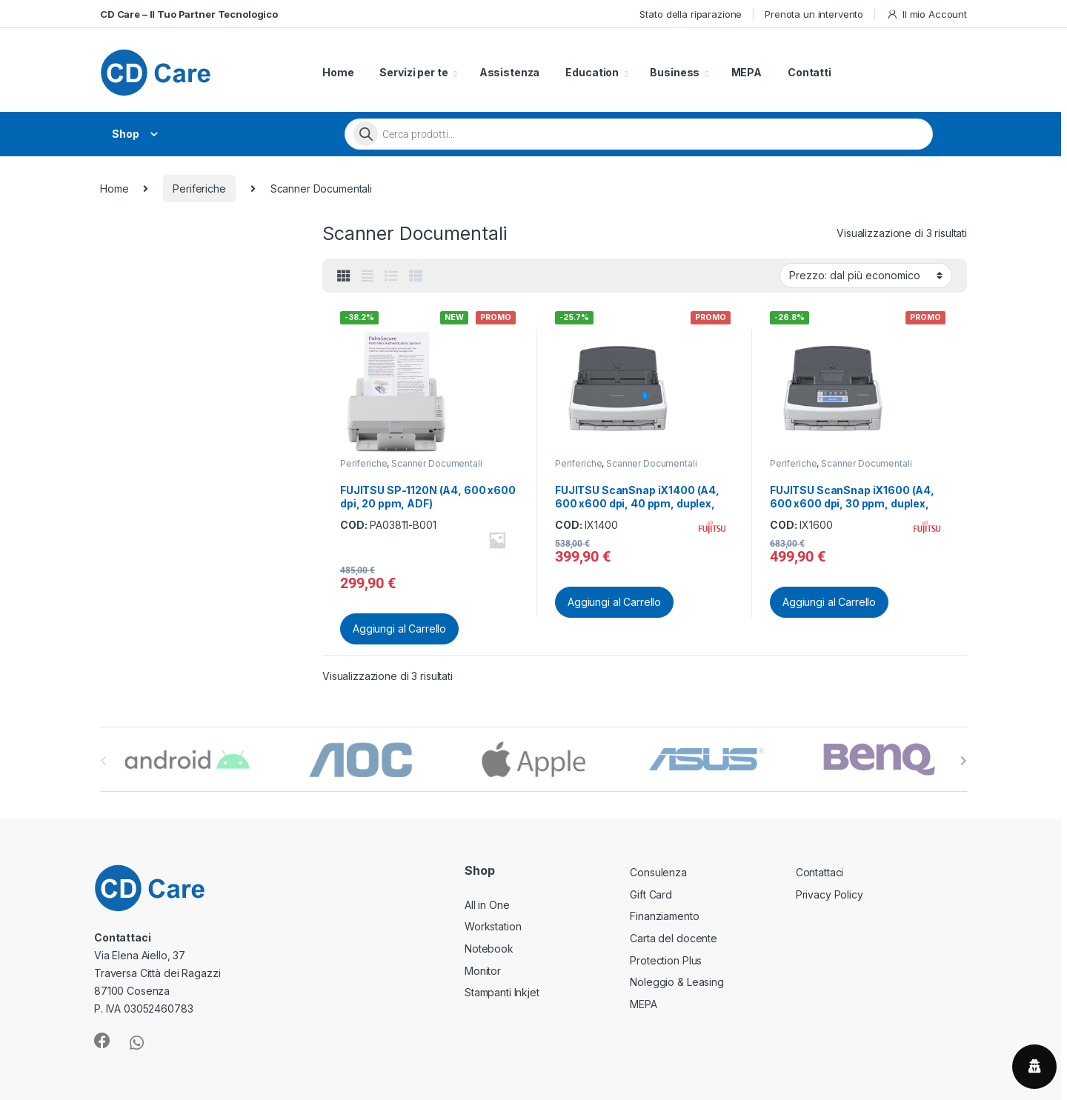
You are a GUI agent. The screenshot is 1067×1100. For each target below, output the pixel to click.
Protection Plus (666, 960)
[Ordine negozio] (866, 275)
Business (674, 72)
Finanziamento (664, 916)
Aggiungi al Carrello (399, 628)
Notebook (489, 948)
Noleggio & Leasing (676, 982)
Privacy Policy (829, 894)
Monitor (483, 970)
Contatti (809, 72)
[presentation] (963, 761)
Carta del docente (673, 938)
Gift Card (651, 894)
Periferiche (199, 188)
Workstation (493, 926)
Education (592, 72)
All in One (487, 905)
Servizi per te (413, 72)
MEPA (746, 72)
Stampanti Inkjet (502, 992)
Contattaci (820, 872)
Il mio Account (926, 14)
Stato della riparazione (690, 14)
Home (337, 72)
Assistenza (509, 72)
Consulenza (658, 872)
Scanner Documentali (436, 463)
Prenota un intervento (814, 14)
